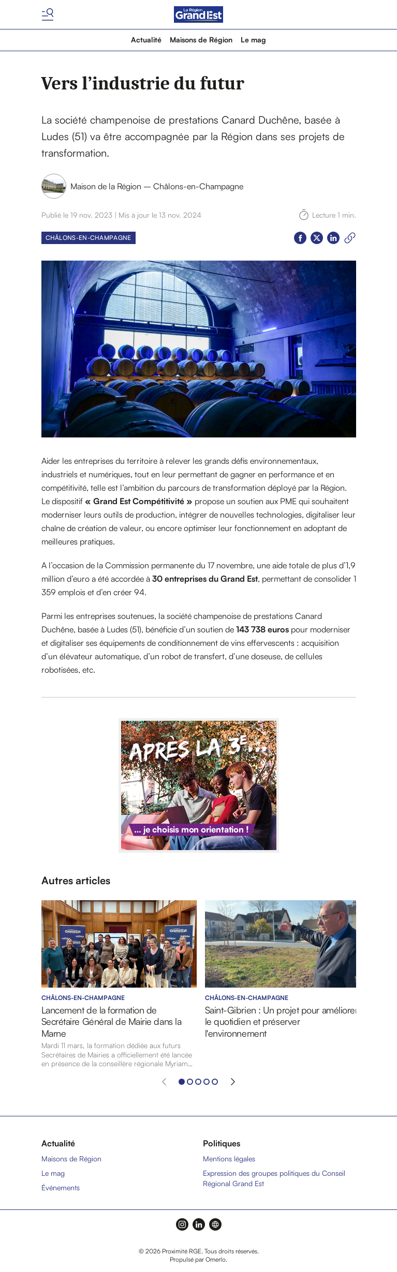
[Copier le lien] (350, 238)
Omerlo (215, 1259)
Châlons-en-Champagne (88, 237)
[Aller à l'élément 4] (206, 1082)
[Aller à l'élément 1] (182, 1082)
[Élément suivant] (233, 1081)
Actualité (146, 39)
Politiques (221, 1143)
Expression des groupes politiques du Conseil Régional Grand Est (274, 1178)
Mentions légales (229, 1158)
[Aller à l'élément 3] (198, 1082)
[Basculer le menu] (47, 14)
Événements (60, 1187)
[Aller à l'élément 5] (215, 1082)
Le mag (253, 39)
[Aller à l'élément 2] (190, 1082)
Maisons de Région (201, 39)
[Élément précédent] (164, 1081)
